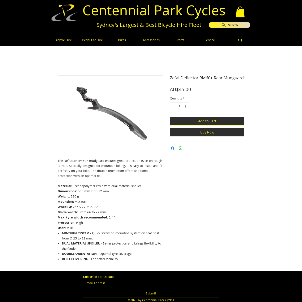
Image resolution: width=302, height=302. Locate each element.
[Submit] (151, 293)
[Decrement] (173, 106)
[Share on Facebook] (172, 148)
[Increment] (186, 106)
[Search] (229, 25)
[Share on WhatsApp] (180, 148)
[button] (240, 12)
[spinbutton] (179, 106)
